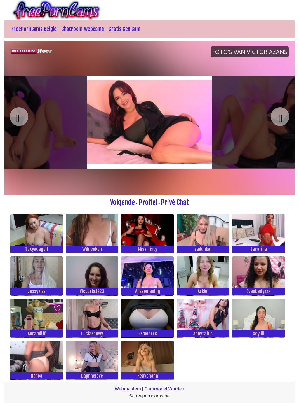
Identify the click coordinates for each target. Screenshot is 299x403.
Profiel (148, 202)
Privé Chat (175, 202)
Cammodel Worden (164, 389)
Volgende (122, 202)
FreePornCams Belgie (34, 29)
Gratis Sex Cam (124, 29)
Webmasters (128, 389)
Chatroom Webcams (82, 29)
